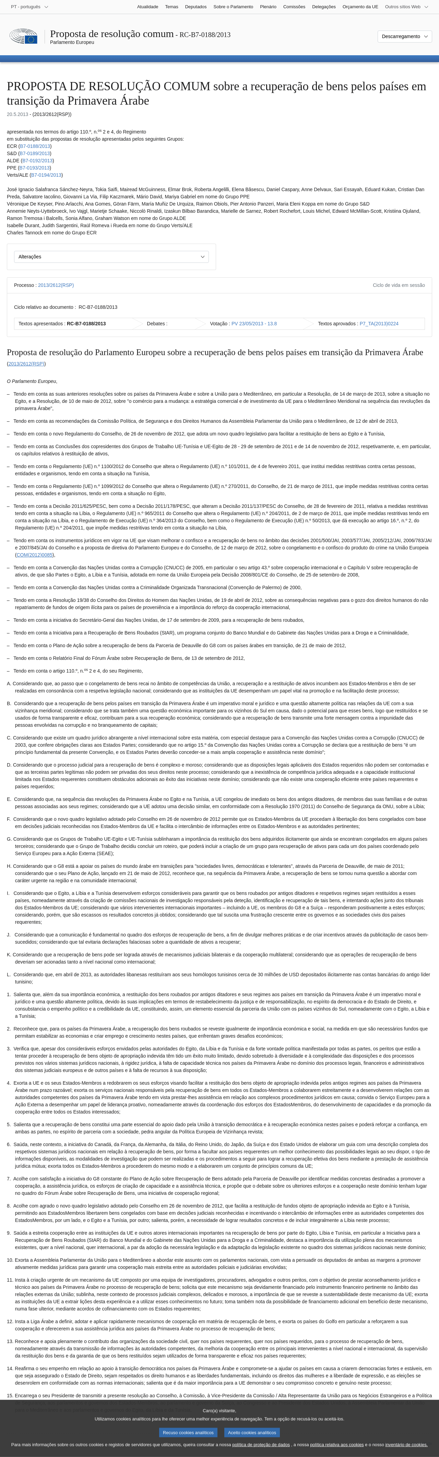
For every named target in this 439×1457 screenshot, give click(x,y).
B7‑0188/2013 (35, 146)
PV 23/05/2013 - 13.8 (254, 323)
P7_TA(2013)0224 (379, 323)
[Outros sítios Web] (407, 7)
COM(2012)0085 (34, 555)
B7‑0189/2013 (35, 153)
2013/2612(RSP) (56, 285)
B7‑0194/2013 (46, 175)
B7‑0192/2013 (37, 160)
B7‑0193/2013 (35, 168)
